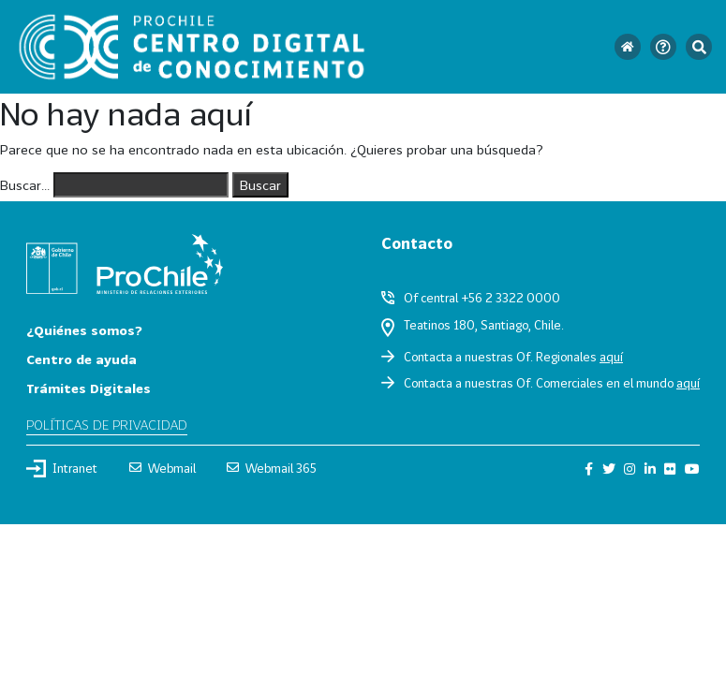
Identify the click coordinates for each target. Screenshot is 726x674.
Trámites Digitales (88, 388)
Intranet (61, 468)
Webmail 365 (272, 468)
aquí (611, 356)
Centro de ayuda (81, 359)
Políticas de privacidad (106, 424)
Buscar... (25, 185)
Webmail (162, 468)
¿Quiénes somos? (84, 330)
